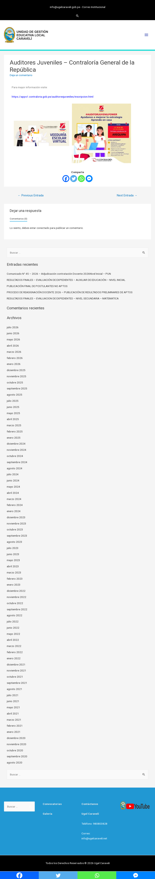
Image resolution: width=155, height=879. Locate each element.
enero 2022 (13, 658)
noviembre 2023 (16, 523)
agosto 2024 (14, 467)
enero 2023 (13, 584)
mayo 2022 (13, 633)
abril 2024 (13, 492)
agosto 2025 (14, 394)
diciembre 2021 (16, 664)
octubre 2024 (15, 455)
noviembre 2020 (16, 744)
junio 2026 (13, 333)
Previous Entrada (31, 195)
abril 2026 (13, 345)
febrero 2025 (15, 431)
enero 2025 (13, 437)
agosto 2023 (14, 541)
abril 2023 (13, 566)
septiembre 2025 (17, 388)
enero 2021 (13, 731)
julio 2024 (12, 474)
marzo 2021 (14, 719)
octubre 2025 (15, 382)
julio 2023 (12, 547)
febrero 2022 (15, 652)
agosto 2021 (14, 688)
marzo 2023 (14, 572)
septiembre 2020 (17, 756)
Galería (47, 813)
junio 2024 (13, 480)
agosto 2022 (14, 615)
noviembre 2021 (16, 670)
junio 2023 (13, 553)
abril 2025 (13, 418)
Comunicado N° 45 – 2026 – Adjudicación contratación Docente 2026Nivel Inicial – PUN (59, 273)
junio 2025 (13, 406)
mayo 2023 (13, 560)
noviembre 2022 (16, 596)
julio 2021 (12, 694)
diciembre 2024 (16, 443)
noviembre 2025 (16, 376)
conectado (43, 227)
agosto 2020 (14, 762)
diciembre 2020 (16, 737)
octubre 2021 (15, 676)
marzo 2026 (14, 351)
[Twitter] (73, 178)
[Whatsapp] (81, 178)
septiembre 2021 (17, 682)
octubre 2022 (15, 603)
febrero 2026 (15, 357)
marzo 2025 (14, 425)
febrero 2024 (15, 504)
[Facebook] (65, 178)
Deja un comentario (21, 74)
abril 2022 (13, 639)
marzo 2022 (14, 645)
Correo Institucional (93, 6)
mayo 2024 (13, 486)
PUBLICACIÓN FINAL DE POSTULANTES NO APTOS (37, 285)
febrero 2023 (15, 578)
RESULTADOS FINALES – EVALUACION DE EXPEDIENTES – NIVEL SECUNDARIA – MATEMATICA (63, 298)
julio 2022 (12, 621)
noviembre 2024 (16, 449)
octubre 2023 (15, 529)
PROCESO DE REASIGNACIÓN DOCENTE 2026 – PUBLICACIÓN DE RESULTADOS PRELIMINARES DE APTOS (70, 292)
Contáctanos (89, 803)
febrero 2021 (15, 725)
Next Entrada (127, 195)
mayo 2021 (13, 707)
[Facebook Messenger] (89, 178)
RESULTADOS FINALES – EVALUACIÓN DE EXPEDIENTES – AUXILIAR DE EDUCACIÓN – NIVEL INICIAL (66, 279)
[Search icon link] (77, 15)
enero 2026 (13, 363)
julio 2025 (12, 400)
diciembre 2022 (16, 590)
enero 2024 (13, 511)
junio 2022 (13, 627)
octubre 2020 (15, 750)
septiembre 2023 (17, 535)
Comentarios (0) (18, 218)
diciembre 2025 (16, 369)
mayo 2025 (13, 412)
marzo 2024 (14, 498)
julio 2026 (12, 327)
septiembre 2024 (17, 462)
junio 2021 (13, 701)
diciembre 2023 (16, 517)
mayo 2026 (13, 339)
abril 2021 (13, 713)
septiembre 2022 (17, 608)
